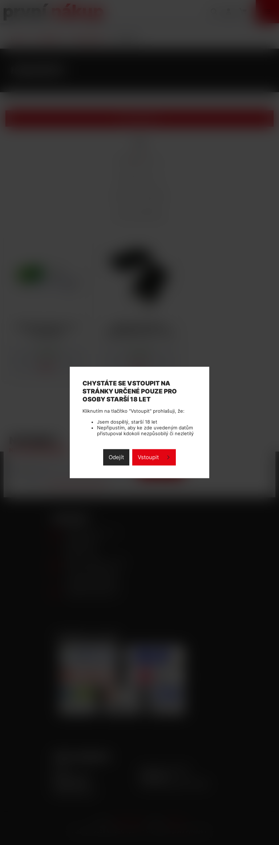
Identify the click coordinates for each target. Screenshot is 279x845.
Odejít (116, 457)
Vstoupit (148, 457)
